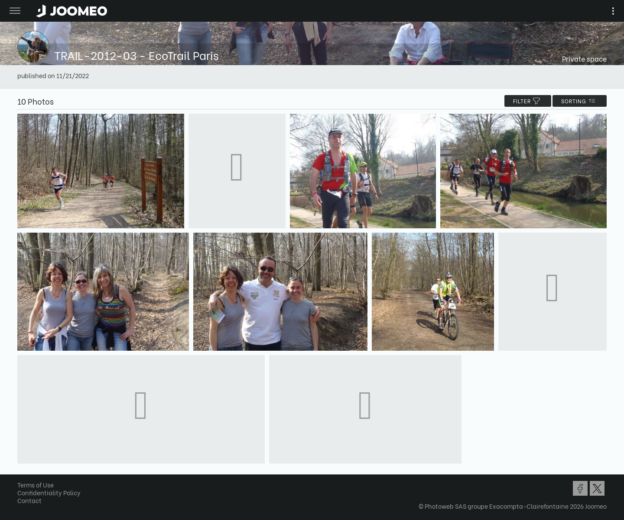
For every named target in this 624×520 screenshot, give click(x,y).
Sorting (579, 101)
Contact (29, 500)
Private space (584, 58)
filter (528, 101)
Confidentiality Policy (49, 492)
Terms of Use (35, 484)
